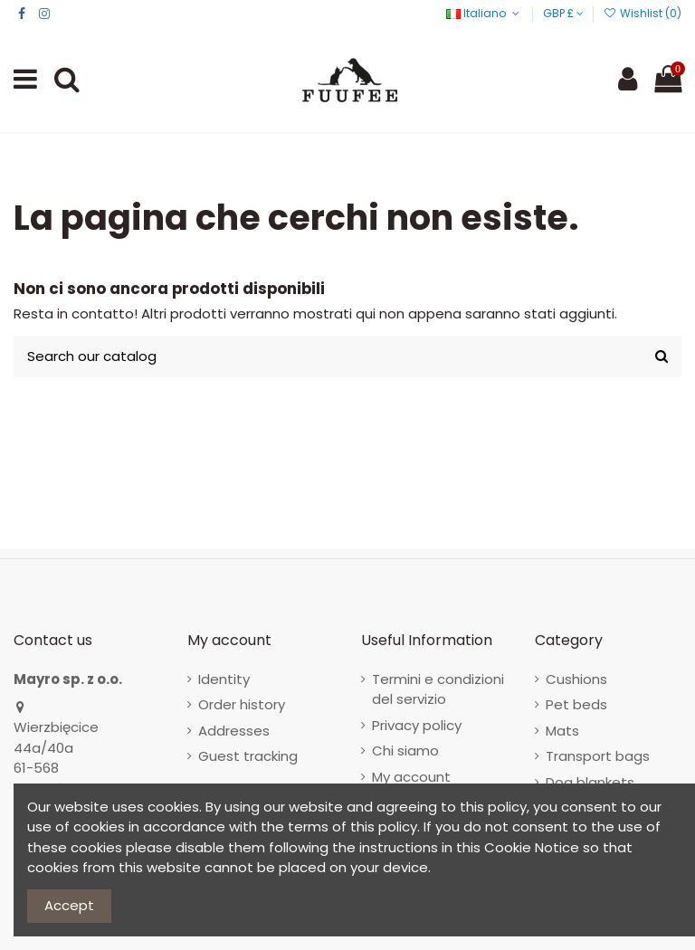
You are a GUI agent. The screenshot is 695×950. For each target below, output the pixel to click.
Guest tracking (248, 755)
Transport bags (598, 755)
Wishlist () (642, 13)
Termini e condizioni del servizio (438, 689)
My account (411, 776)
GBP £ (563, 13)
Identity (224, 679)
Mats (562, 730)
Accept (69, 905)
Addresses (234, 730)
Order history (241, 704)
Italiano (484, 13)
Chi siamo (405, 750)
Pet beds (576, 704)
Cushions (576, 679)
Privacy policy (417, 725)
